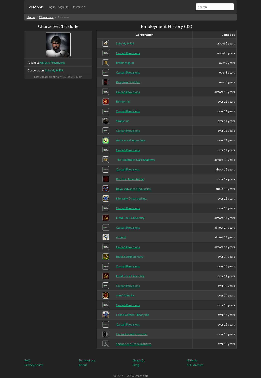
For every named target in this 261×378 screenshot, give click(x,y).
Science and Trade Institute (133, 344)
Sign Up (63, 7)
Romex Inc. (123, 101)
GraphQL (139, 360)
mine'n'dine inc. (125, 295)
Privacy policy (33, 365)
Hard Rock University (130, 218)
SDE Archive (195, 365)
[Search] (215, 6)
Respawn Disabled (128, 82)
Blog (136, 365)
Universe (77, 7)
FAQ (27, 360)
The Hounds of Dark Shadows (135, 159)
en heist (121, 237)
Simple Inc (122, 121)
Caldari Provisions (128, 53)
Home (31, 17)
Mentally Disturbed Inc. (131, 198)
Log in (51, 7)
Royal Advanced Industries (133, 188)
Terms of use (87, 360)
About (83, 365)
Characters (46, 17)
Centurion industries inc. (131, 334)
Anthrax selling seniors (130, 140)
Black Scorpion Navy (129, 256)
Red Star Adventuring (130, 179)
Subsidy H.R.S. (54, 70)
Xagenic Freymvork (52, 62)
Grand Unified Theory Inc (132, 314)
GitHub (192, 360)
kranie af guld (125, 62)
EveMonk (35, 7)
